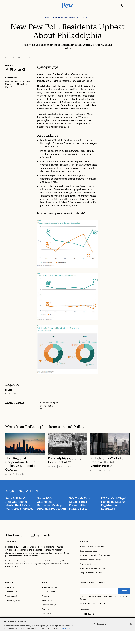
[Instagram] (85, 614)
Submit (124, 591)
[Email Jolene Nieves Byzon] (41, 409)
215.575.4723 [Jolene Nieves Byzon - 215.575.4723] (46, 406)
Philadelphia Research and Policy (55, 427)
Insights (9, 583)
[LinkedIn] (89, 614)
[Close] (131, 624)
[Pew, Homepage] (67, 5)
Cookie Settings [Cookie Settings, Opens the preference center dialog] (100, 624)
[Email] (99, 591)
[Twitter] (93, 614)
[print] (23, 69)
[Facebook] (81, 614)
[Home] (28, 535)
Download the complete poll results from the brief (61, 213)
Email (81, 586)
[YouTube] (97, 614)
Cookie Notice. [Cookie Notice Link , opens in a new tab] (64, 628)
